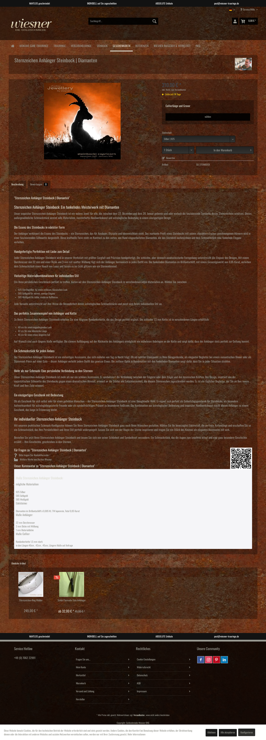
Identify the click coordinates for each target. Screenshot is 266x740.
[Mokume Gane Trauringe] (34, 45)
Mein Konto (81, 667)
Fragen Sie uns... (83, 659)
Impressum (142, 691)
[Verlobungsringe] (81, 45)
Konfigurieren (247, 732)
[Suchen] (154, 21)
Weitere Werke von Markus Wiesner (33, 459)
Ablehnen (211, 732)
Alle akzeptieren (228, 732)
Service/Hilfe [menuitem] (247, 9)
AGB (139, 683)
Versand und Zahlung (85, 691)
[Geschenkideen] (121, 45)
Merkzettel (81, 675)
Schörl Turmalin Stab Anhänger (72, 600)
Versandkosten (138, 715)
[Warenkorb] (248, 21)
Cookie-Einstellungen (146, 659)
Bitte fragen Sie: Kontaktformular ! (32, 455)
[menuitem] (123, 21)
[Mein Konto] (235, 21)
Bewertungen (39, 184)
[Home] (12, 45)
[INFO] (198, 45)
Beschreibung (17, 184)
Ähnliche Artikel (18, 563)
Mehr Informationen (136, 734)
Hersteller (80, 699)
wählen (208, 117)
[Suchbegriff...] (123, 21)
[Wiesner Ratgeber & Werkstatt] (172, 45)
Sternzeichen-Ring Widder (31, 600)
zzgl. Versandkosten (178, 90)
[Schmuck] (102, 45)
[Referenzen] (142, 45)
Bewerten (168, 158)
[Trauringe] (59, 45)
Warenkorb (81, 683)
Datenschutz (142, 675)
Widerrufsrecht (144, 667)
